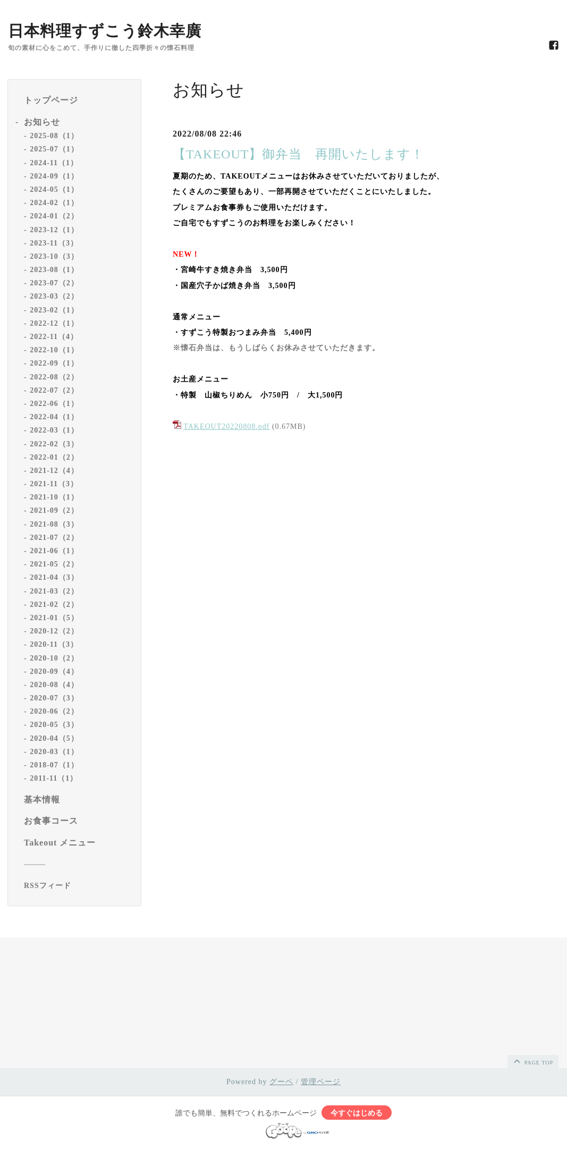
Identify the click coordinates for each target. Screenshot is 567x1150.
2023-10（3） (54, 256)
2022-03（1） (54, 430)
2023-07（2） (54, 283)
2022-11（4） (54, 337)
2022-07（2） (54, 390)
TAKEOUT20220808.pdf (226, 426)
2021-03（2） (54, 591)
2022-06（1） (54, 404)
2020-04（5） (54, 738)
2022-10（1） (54, 350)
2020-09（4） (54, 671)
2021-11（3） (54, 484)
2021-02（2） (54, 604)
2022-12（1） (54, 323)
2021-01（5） (54, 618)
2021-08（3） (54, 524)
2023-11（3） (54, 243)
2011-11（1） (54, 778)
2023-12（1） (54, 230)
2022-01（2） (54, 457)
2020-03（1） (54, 752)
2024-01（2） (54, 216)
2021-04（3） (54, 577)
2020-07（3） (54, 698)
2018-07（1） (54, 765)
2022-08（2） (54, 377)
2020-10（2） (54, 658)
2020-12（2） (54, 631)
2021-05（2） (54, 564)
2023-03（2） (54, 296)
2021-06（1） (54, 551)
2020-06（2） (54, 711)
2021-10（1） (54, 497)
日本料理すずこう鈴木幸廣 (104, 30)
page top (532, 1060)
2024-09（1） (54, 176)
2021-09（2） (54, 510)
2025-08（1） (54, 136)
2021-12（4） (54, 471)
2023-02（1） (54, 310)
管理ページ (321, 1082)
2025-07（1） (54, 149)
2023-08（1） (54, 270)
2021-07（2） (54, 538)
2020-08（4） (54, 685)
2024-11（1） (54, 163)
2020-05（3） (54, 725)
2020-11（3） (54, 644)
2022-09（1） (54, 363)
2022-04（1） (54, 417)
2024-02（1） (54, 203)
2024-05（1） (54, 189)
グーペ (281, 1082)
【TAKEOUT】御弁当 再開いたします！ (298, 154)
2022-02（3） (54, 444)
